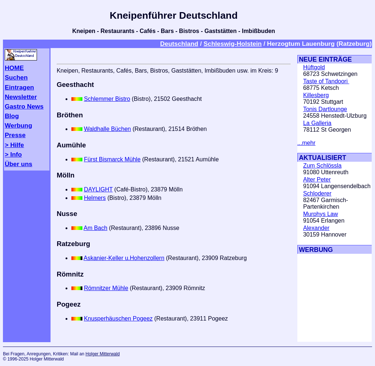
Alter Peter (317, 179)
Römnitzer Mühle (106, 288)
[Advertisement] (319, 298)
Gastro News (24, 106)
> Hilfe (14, 145)
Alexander (316, 228)
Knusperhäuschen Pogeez (118, 318)
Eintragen (19, 87)
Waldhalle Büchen (107, 129)
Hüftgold (314, 67)
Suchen (16, 77)
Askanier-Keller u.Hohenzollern (123, 258)
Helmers (95, 198)
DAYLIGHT (98, 189)
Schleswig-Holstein (233, 43)
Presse (15, 135)
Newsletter (21, 96)
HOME (14, 68)
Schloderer (317, 193)
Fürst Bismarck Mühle (112, 159)
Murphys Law (320, 214)
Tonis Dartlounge (325, 109)
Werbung (18, 125)
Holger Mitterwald (102, 353)
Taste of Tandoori (326, 81)
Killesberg (316, 95)
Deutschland (179, 43)
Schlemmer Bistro (107, 99)
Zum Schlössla (322, 165)
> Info (13, 154)
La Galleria (317, 123)
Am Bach (95, 228)
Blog (12, 116)
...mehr (306, 143)
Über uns (18, 164)
